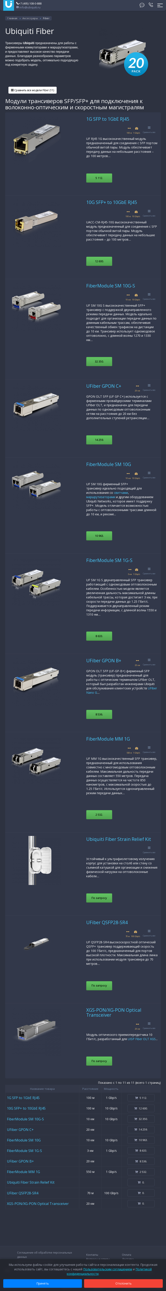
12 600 (99, 261)
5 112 (99, 178)
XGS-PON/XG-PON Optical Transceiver (113, 1012)
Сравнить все (149, 130)
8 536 (99, 714)
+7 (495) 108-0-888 (29, 3)
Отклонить (123, 1283)
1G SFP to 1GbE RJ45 (107, 119)
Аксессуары (30, 18)
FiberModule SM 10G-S (110, 286)
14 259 (99, 440)
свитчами (121, 493)
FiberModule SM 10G (108, 464)
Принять (42, 1283)
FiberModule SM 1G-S (109, 560)
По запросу (99, 898)
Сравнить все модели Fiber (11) (32, 90)
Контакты (92, 1255)
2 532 (99, 815)
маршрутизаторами (100, 497)
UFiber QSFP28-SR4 (107, 922)
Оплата (126, 1255)
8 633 (99, 636)
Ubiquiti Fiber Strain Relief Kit (118, 839)
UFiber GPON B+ (103, 661)
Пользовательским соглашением (107, 1269)
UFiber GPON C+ (103, 386)
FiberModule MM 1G (108, 739)
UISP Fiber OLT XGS (142, 1039)
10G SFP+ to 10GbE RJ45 (111, 202)
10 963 (99, 536)
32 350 (99, 361)
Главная (12, 18)
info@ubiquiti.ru (28, 7)
